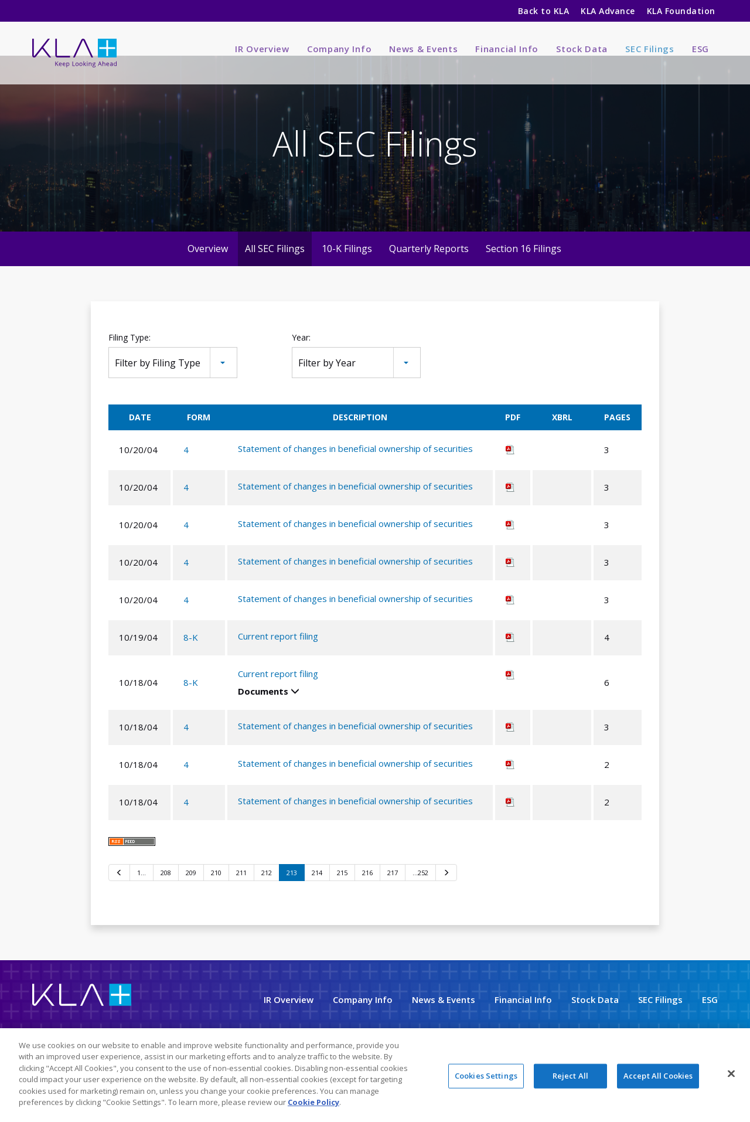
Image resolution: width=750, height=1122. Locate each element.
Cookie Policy (313, 1102)
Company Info (339, 49)
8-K (190, 658)
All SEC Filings (275, 269)
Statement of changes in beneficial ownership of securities (355, 468)
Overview (208, 269)
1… (141, 892)
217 (392, 892)
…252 (420, 892)
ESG (700, 49)
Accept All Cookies (658, 1075)
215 (342, 892)
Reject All (570, 1075)
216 (367, 892)
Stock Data (582, 49)
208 (166, 892)
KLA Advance (608, 10)
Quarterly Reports (429, 269)
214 (317, 892)
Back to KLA (543, 10)
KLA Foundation (682, 10)
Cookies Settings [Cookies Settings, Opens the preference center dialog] (486, 1075)
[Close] (731, 1073)
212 (266, 892)
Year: (301, 357)
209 (191, 892)
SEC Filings (649, 49)
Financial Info (506, 49)
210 (216, 892)
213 (292, 892)
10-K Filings (347, 269)
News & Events (423, 49)
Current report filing (278, 656)
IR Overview (262, 49)
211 (241, 892)
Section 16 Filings (523, 269)
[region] (375, 1075)
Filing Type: (129, 357)
